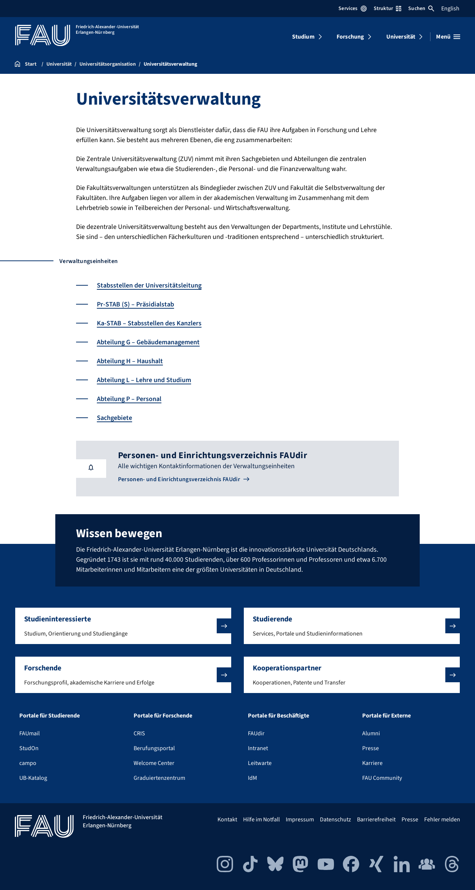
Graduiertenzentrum (159, 778)
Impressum (300, 819)
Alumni (371, 733)
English (450, 8)
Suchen (421, 8)
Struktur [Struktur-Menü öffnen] (387, 8)
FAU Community (382, 778)
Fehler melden (442, 819)
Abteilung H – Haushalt (130, 361)
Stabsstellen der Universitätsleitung (149, 285)
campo (27, 763)
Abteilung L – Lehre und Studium (144, 380)
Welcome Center (154, 763)
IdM (252, 778)
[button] (123, 625)
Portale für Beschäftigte (278, 716)
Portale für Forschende (163, 716)
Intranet (258, 748)
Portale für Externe (386, 716)
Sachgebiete (114, 418)
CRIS (139, 733)
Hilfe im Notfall (261, 819)
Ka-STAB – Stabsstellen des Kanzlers (149, 323)
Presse (370, 748)
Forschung (350, 37)
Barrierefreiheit (376, 819)
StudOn (29, 748)
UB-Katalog (33, 778)
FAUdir (256, 733)
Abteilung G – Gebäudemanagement (148, 342)
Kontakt (227, 819)
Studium (303, 37)
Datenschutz (335, 819)
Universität (401, 37)
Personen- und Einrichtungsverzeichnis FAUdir (179, 479)
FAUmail (29, 733)
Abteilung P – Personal (129, 399)
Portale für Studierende (49, 716)
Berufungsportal (154, 748)
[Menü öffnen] (448, 37)
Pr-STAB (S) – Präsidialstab (135, 304)
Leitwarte (260, 763)
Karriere (372, 763)
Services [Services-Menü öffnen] (352, 8)
